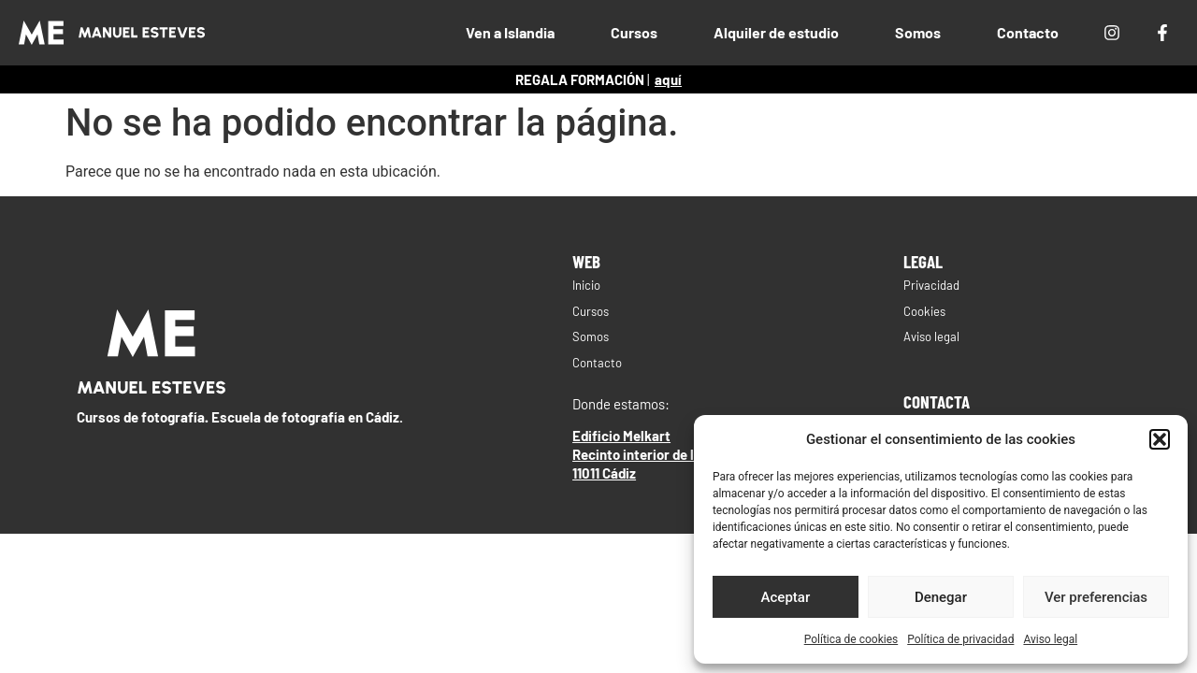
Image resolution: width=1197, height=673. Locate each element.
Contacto (1028, 32)
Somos (918, 32)
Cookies (924, 311)
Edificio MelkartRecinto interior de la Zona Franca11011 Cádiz (676, 454)
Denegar (941, 597)
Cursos (634, 32)
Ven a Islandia (510, 32)
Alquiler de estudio (776, 32)
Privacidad (931, 285)
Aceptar (786, 597)
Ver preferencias (1096, 597)
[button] (1159, 439)
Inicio (586, 285)
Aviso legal (1050, 639)
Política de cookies (851, 639)
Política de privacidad (960, 639)
